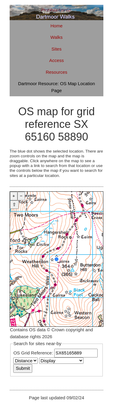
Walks (56, 37)
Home (56, 25)
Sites (56, 48)
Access (56, 60)
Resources (56, 72)
